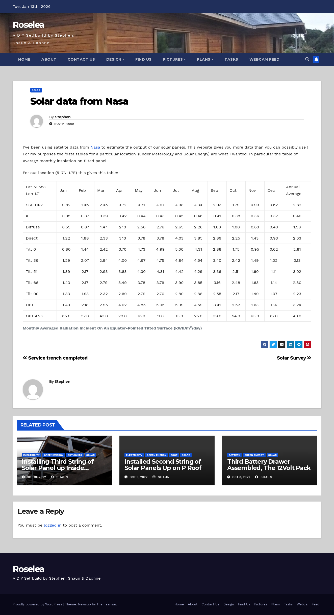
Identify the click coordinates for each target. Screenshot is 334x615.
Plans (205, 59)
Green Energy (53, 455)
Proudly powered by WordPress (38, 604)
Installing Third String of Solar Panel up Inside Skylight (58, 468)
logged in (52, 525)
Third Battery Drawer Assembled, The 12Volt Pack (269, 464)
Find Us (143, 59)
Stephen (63, 117)
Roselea (28, 24)
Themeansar (106, 604)
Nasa (95, 147)
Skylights (75, 455)
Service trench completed (55, 358)
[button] (307, 59)
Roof (173, 455)
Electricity (31, 455)
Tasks (231, 59)
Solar (36, 90)
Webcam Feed (264, 59)
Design (115, 59)
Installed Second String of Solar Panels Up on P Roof (162, 464)
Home (24, 59)
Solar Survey (294, 358)
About (49, 59)
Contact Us (81, 59)
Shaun (59, 477)
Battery (234, 455)
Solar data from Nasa (79, 101)
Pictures (174, 59)
